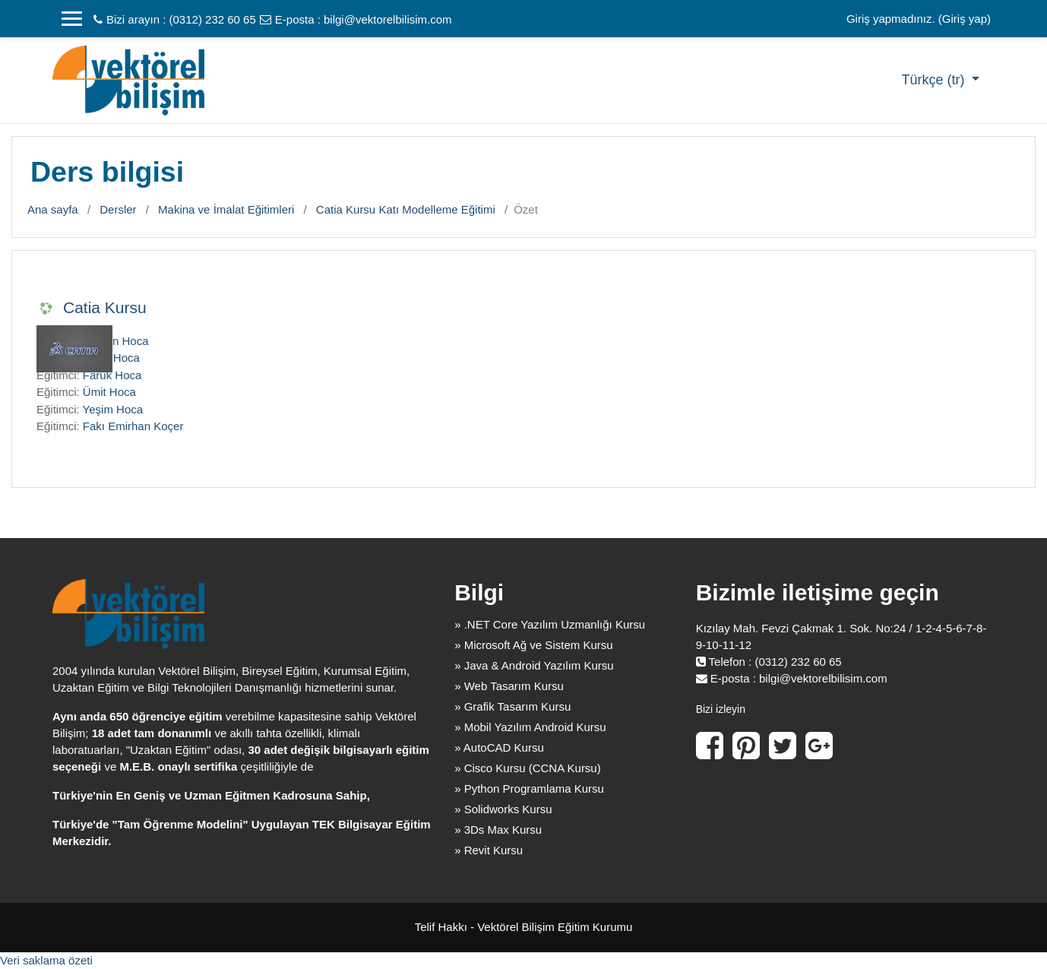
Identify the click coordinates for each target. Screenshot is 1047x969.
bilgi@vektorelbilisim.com (388, 19)
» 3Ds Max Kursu (498, 829)
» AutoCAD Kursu (499, 747)
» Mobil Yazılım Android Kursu (530, 726)
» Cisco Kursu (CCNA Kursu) (527, 768)
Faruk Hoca (112, 375)
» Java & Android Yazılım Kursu (534, 665)
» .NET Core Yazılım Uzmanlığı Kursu (549, 624)
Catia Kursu (105, 307)
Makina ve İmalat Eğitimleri (226, 209)
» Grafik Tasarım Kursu (512, 706)
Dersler (118, 209)
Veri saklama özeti (46, 960)
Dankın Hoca (116, 340)
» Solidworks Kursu (503, 809)
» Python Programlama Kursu (529, 788)
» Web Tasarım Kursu (509, 685)
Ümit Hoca (109, 391)
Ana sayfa (52, 209)
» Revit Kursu (488, 850)
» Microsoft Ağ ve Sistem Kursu (533, 644)
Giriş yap (964, 18)
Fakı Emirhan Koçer (133, 426)
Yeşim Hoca (113, 409)
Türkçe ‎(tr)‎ (934, 79)
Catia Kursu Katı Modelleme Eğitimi (405, 209)
